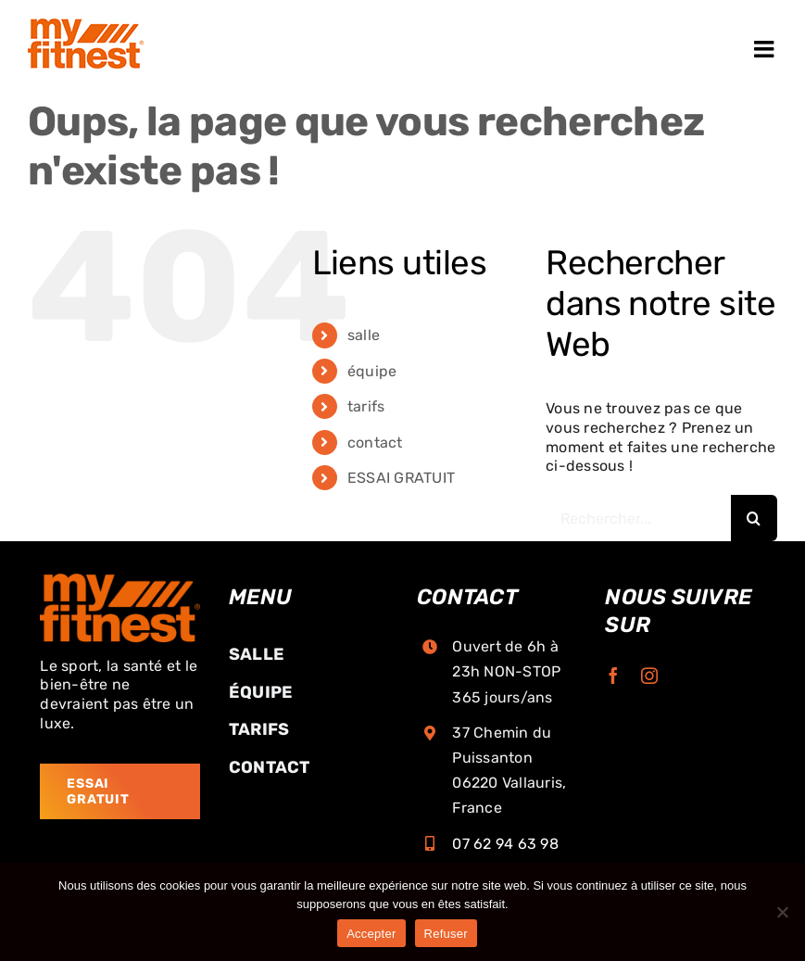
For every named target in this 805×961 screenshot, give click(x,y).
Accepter (371, 934)
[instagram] (649, 675)
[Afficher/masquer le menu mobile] (765, 48)
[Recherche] (754, 518)
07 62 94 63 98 (505, 844)
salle (363, 335)
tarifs (365, 406)
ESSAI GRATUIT (401, 478)
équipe (371, 371)
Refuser (446, 934)
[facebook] (613, 675)
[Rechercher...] (638, 518)
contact (375, 442)
